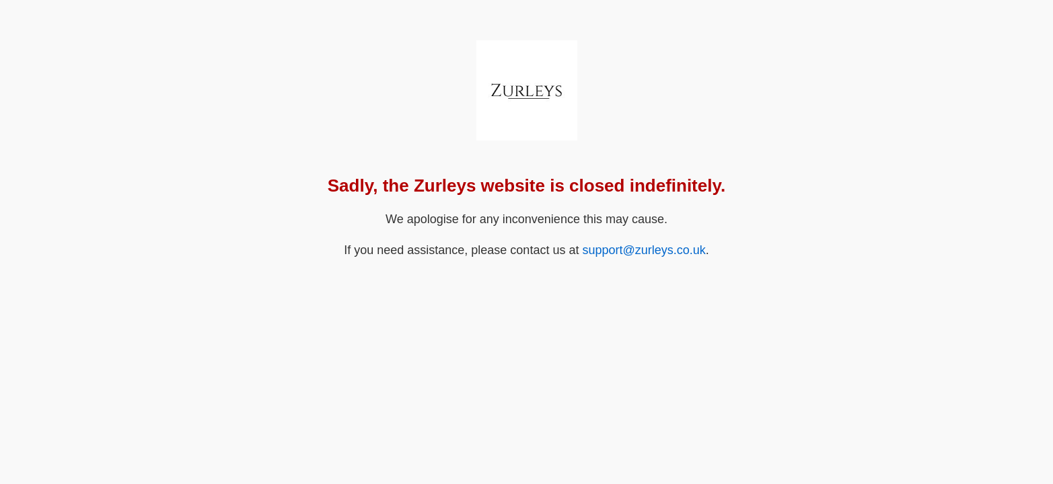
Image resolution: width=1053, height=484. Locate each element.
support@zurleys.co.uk (643, 250)
